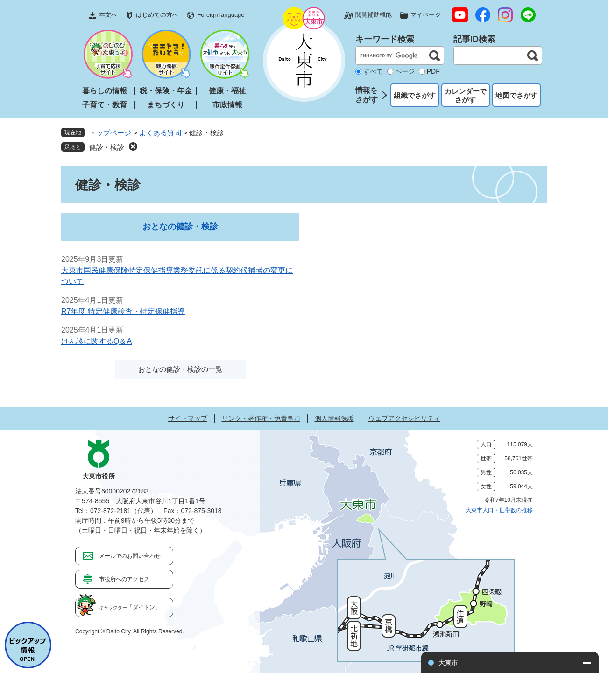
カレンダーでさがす (466, 95)
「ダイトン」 (130, 607)
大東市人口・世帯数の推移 (499, 510)
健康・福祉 (227, 91)
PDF (433, 71)
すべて (373, 71)
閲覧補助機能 (373, 14)
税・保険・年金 (166, 91)
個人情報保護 (334, 418)
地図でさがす (516, 95)
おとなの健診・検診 (180, 226)
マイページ (425, 14)
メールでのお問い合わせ (130, 556)
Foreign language (220, 14)
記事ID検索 (474, 39)
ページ (405, 71)
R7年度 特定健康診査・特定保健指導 (123, 311)
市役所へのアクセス (124, 579)
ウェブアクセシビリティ (404, 418)
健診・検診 (106, 147)
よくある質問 (160, 133)
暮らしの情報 (104, 91)
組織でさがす (415, 95)
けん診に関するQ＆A (96, 341)
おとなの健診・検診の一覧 (180, 369)
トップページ (110, 133)
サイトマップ (187, 418)
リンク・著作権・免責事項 (261, 418)
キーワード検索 (384, 39)
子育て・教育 (104, 105)
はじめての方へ (157, 14)
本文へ (108, 14)
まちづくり (165, 105)
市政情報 (227, 105)
